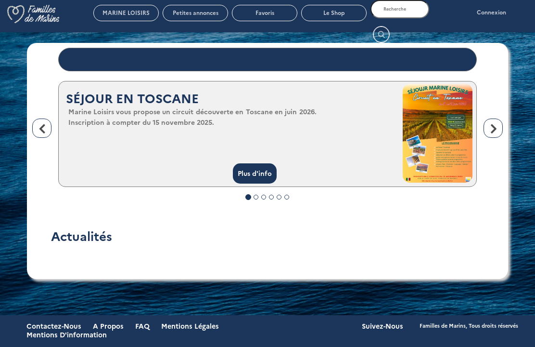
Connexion (491, 12)
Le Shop (334, 13)
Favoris (264, 13)
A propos (108, 326)
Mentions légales (190, 326)
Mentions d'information (66, 335)
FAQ (142, 326)
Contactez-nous (53, 326)
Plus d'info (255, 173)
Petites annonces (195, 13)
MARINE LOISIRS (126, 13)
